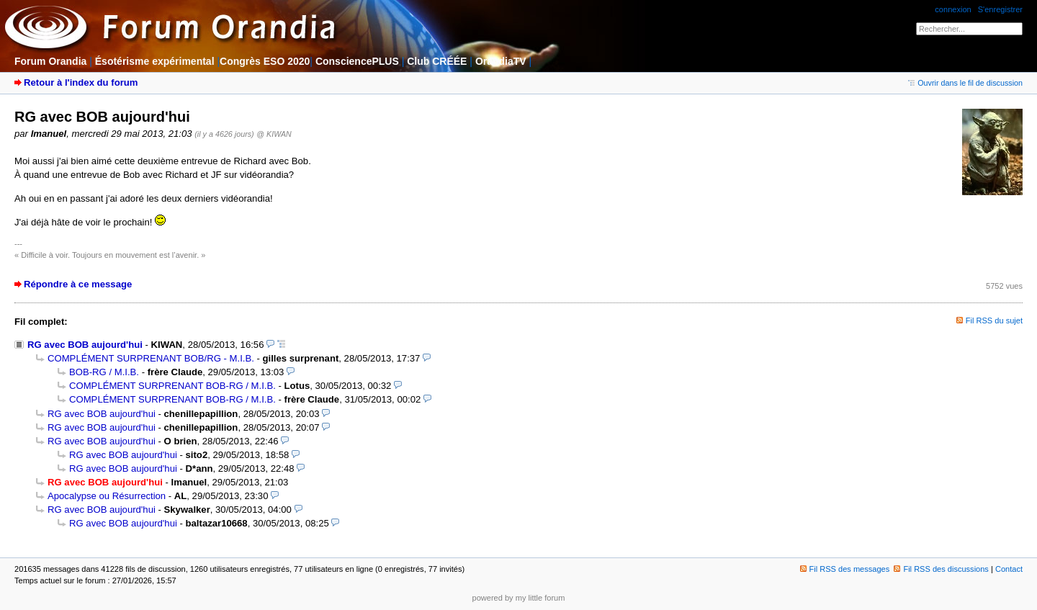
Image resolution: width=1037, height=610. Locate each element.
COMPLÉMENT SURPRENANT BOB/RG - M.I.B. (151, 358)
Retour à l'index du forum (81, 82)
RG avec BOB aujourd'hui (85, 344)
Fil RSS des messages (845, 569)
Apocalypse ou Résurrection (107, 495)
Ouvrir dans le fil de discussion (965, 83)
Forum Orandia (50, 61)
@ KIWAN (273, 134)
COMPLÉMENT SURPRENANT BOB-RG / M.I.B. (172, 385)
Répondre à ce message (78, 284)
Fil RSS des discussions (941, 569)
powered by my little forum (518, 597)
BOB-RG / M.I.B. (104, 372)
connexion (953, 9)
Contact (1009, 569)
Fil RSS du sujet (994, 320)
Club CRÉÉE (437, 61)
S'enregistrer (1000, 9)
